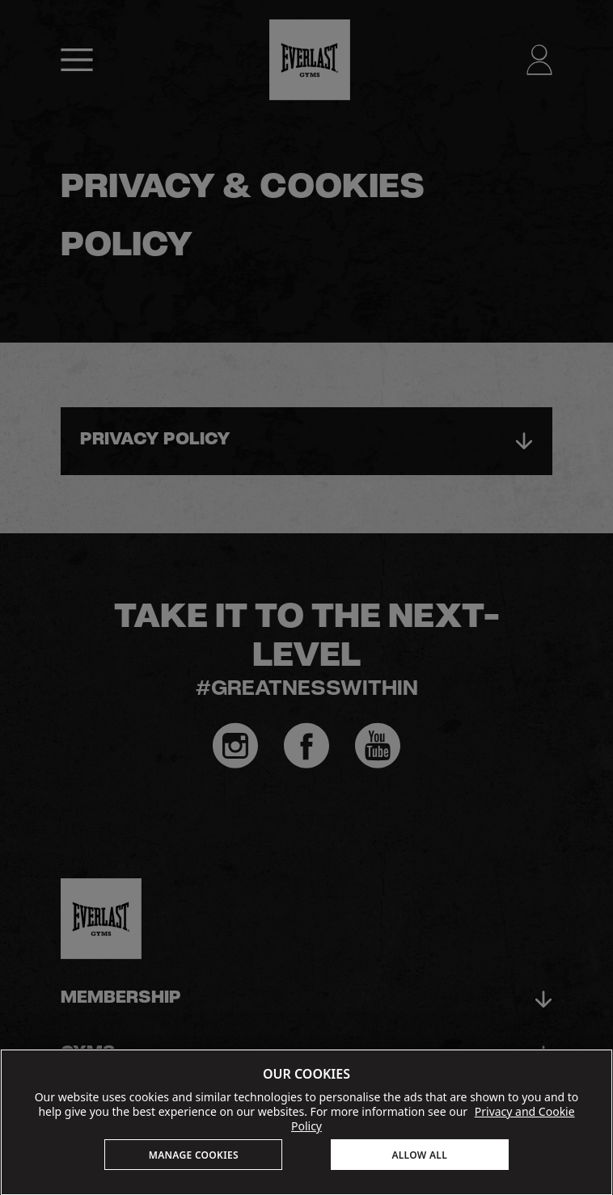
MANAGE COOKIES (194, 1155)
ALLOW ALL (419, 1155)
